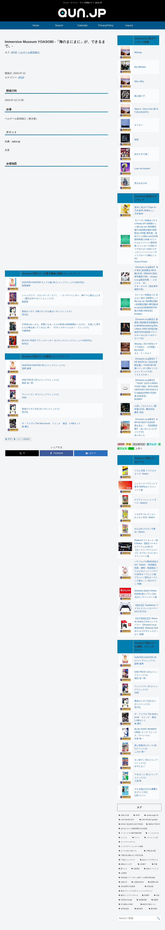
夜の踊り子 (139, 96)
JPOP (14, 52)
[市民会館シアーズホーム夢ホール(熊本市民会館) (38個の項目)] (139, 878)
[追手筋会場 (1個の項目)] (125, 909)
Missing (138, 52)
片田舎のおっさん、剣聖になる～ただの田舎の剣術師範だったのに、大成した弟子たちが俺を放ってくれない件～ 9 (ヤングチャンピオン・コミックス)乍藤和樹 (61, 327)
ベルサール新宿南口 (29, 52)
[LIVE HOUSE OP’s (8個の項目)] (128, 820)
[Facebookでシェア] (56, 453)
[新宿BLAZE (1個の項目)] (154, 882)
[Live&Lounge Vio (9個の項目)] (152, 815)
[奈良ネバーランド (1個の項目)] (152, 869)
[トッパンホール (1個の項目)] (153, 833)
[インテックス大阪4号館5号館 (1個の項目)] (131, 833)
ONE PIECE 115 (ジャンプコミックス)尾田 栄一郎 (146, 675)
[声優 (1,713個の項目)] (156, 864)
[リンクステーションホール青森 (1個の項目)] (139, 847)
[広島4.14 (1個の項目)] (124, 882)
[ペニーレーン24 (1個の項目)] (152, 838)
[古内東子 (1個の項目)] (143, 864)
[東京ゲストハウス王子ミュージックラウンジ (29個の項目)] (139, 891)
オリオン (138, 125)
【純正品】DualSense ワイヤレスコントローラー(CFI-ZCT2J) (146, 608)
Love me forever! (142, 168)
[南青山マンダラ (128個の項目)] (127, 864)
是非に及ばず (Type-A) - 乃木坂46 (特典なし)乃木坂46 (145, 210)
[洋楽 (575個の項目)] (157, 895)
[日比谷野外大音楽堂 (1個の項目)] (130, 887)
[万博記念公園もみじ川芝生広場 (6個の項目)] (139, 855)
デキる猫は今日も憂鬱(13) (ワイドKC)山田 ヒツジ (145, 792)
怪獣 (136, 139)
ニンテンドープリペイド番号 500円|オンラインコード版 (146, 486)
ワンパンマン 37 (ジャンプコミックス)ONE (146, 689)
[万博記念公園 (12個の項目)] (152, 851)
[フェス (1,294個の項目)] (137, 838)
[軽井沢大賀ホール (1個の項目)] (150, 904)
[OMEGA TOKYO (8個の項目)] (153, 824)
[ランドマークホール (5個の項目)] (139, 842)
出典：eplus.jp (12, 141)
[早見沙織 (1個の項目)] (152, 887)
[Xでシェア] (22, 453)
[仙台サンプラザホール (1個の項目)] (150, 860)
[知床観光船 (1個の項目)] (143, 900)
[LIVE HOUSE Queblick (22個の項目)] (149, 820)
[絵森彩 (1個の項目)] (155, 900)
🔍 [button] (158, 918)
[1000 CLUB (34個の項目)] (125, 815)
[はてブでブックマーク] (91, 453)
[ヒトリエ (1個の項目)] (124, 838)
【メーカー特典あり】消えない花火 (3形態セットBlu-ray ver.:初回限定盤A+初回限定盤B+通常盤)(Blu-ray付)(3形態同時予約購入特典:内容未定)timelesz (146, 304)
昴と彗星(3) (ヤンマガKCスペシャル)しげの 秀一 (145, 748)
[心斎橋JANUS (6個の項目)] (138, 882)
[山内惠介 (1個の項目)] (139, 873)
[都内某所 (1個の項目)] (140, 909)
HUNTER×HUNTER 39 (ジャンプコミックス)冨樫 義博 (145, 660)
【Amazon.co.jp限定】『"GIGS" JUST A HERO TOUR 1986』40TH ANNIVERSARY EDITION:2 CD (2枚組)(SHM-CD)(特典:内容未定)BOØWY (146, 389)
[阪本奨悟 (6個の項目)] (154, 909)
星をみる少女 (140, 183)
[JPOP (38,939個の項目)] (137, 815)
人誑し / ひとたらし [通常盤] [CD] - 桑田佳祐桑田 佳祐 (145, 409)
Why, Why (139, 81)
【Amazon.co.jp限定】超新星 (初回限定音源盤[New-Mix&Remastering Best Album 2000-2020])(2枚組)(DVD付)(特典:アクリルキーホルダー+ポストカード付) (146, 328)
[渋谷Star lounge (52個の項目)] (126, 900)
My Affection (140, 67)
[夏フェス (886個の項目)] (124, 869)
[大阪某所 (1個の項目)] (136, 869)
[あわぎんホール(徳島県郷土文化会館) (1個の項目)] (139, 829)
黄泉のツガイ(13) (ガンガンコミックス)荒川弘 (145, 704)
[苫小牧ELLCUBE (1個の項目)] (128, 904)
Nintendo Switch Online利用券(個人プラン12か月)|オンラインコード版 (145, 594)
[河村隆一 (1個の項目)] (146, 895)
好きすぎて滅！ (141, 154)
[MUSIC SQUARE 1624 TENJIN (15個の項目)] (131, 824)
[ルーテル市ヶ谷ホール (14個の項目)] (130, 851)
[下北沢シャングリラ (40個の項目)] (128, 860)
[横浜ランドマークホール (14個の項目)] (129, 895)
